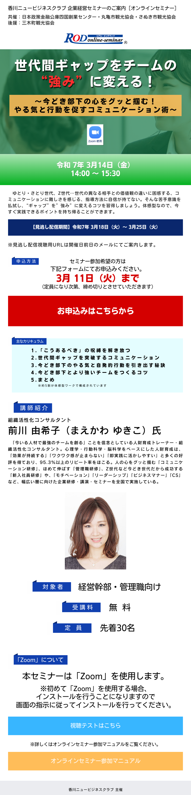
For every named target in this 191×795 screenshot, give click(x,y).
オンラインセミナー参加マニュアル (95, 761)
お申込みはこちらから (95, 311)
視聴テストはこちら (95, 725)
